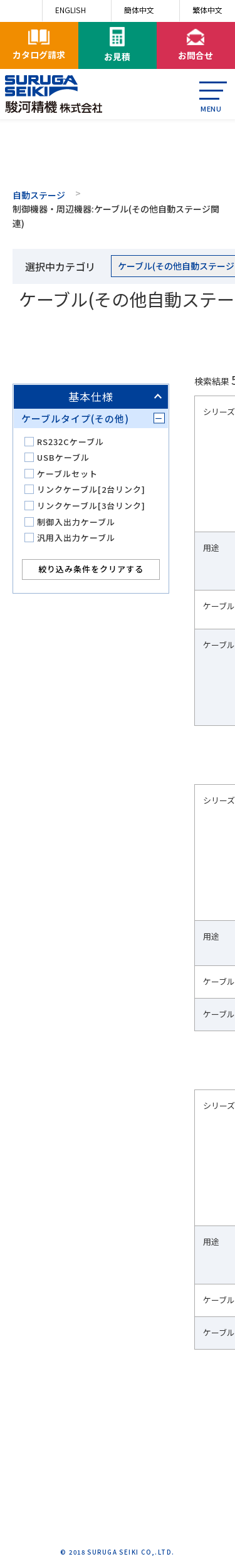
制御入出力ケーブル (76, 522)
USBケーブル (63, 457)
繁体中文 (207, 9)
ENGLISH (70, 9)
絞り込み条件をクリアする (91, 569)
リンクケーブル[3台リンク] (91, 506)
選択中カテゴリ (60, 266)
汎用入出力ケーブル (76, 537)
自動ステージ (39, 195)
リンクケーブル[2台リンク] (91, 489)
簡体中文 (139, 9)
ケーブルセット (67, 474)
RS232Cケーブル (70, 442)
